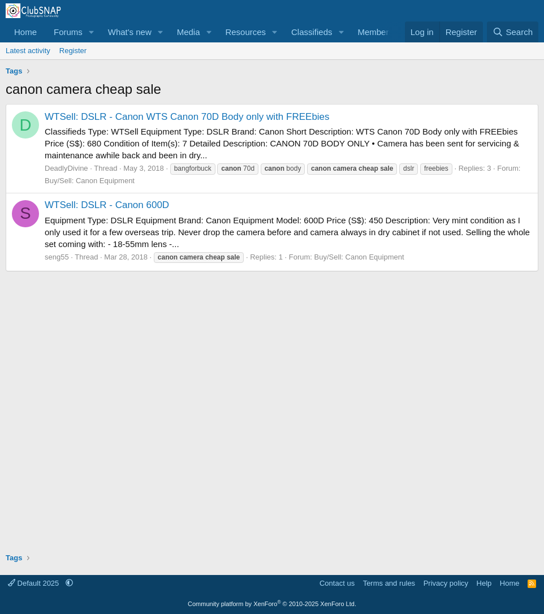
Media (188, 32)
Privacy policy (446, 583)
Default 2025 (34, 583)
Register (73, 50)
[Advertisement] (272, 408)
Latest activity (28, 50)
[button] (92, 31)
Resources (245, 32)
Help (484, 583)
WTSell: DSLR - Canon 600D (107, 205)
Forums (68, 32)
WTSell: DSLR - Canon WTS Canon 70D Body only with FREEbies (187, 116)
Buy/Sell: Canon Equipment (90, 180)
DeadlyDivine (66, 168)
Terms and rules (389, 583)
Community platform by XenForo (272, 603)
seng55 (57, 257)
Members (375, 32)
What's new (130, 32)
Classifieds (312, 32)
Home (25, 32)
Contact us (337, 583)
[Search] (512, 31)
